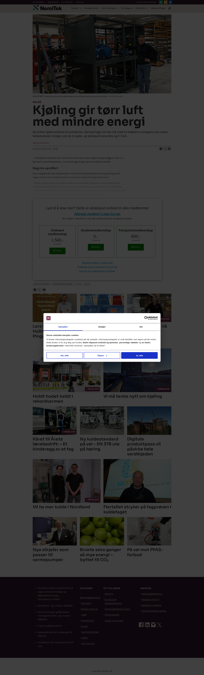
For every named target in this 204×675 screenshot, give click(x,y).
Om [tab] (141, 327)
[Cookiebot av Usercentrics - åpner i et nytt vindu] (146, 318)
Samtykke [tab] (63, 327)
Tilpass (102, 355)
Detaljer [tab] (102, 327)
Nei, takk (65, 355)
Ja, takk (139, 355)
